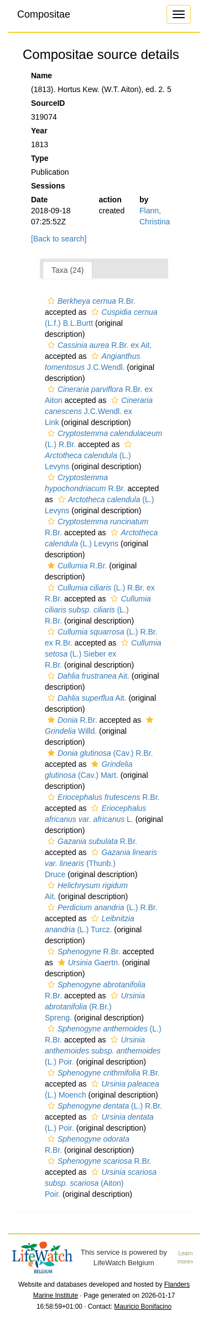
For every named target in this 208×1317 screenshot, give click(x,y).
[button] (51, 301)
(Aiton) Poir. (101, 1183)
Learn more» (186, 1257)
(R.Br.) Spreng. (95, 1006)
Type (40, 158)
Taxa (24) (67, 270)
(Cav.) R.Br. (99, 753)
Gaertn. (87, 962)
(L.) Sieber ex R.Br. (103, 653)
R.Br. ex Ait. (98, 345)
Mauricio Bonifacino (142, 1306)
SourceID (48, 103)
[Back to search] (58, 238)
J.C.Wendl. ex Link (99, 411)
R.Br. (90, 301)
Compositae (43, 14)
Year (39, 130)
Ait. (87, 675)
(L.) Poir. (102, 1050)
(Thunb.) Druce (101, 863)
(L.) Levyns (89, 455)
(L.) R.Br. (98, 609)
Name (41, 75)
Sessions (48, 185)
